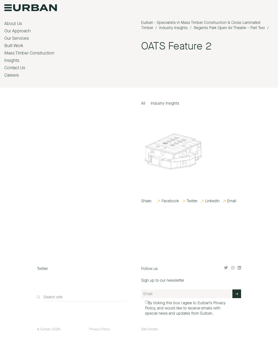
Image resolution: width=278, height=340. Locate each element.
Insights (11, 60)
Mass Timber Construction (29, 53)
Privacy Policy (99, 329)
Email (231, 201)
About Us (13, 23)
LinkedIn (212, 201)
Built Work (13, 46)
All (143, 103)
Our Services (16, 38)
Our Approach (17, 31)
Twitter (192, 201)
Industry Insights (165, 103)
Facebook (170, 201)
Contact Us (14, 68)
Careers (11, 75)
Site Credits (149, 329)
